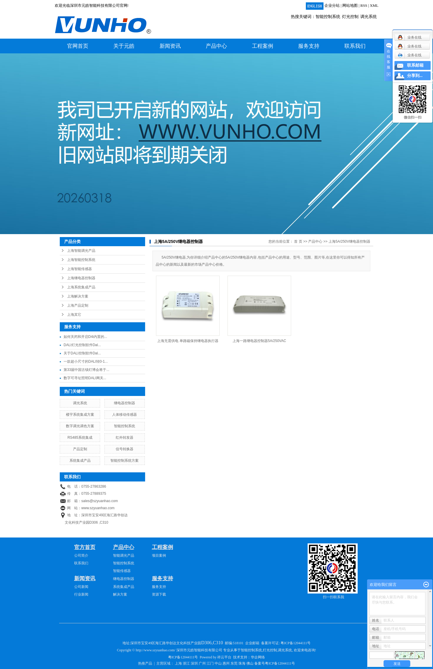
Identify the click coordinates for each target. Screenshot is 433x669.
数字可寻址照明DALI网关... (85, 378)
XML (374, 5)
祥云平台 (224, 657)
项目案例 (159, 555)
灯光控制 (350, 16)
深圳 (194, 663)
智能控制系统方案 (124, 460)
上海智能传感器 (79, 269)
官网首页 (77, 46)
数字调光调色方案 (80, 426)
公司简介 (81, 555)
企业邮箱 (252, 643)
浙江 (186, 663)
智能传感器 (122, 571)
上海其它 (74, 315)
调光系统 (368, 16)
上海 (178, 663)
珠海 (241, 663)
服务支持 (308, 46)
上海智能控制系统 (81, 260)
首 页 (298, 241)
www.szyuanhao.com (98, 508)
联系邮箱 (415, 65)
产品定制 (80, 449)
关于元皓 (124, 46)
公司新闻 (81, 587)
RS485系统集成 (79, 437)
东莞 (234, 663)
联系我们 (355, 46)
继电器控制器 (124, 403)
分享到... (415, 75)
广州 (202, 663)
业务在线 (410, 55)
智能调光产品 (123, 555)
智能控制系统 (328, 16)
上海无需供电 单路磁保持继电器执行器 (187, 341)
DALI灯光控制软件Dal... (82, 345)
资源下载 (159, 594)
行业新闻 (81, 594)
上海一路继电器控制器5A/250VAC (259, 341)
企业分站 (332, 5)
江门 (210, 663)
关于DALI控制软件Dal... (82, 353)
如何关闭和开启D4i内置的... (85, 337)
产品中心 (216, 46)
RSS (363, 5)
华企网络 (258, 657)
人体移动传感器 (124, 414)
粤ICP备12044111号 (296, 643)
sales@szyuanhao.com (99, 501)
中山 (218, 663)
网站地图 (350, 5)
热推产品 (145, 663)
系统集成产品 (80, 460)
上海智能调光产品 (81, 251)
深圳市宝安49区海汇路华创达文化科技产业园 (177, 643)
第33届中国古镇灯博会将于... (86, 370)
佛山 (249, 663)
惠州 (226, 663)
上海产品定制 (77, 305)
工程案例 (262, 46)
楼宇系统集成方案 (80, 414)
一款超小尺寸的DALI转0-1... (86, 361)
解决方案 (120, 594)
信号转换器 (124, 449)
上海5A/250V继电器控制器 (349, 241)
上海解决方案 (77, 296)
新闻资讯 (170, 46)
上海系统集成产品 (81, 287)
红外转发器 (124, 437)
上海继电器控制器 (81, 278)
